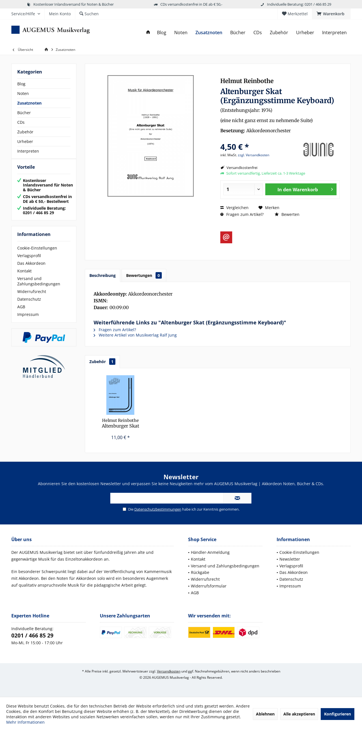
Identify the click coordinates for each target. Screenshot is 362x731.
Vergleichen (234, 207)
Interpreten (28, 151)
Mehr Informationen (25, 722)
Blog (21, 83)
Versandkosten (168, 671)
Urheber (25, 141)
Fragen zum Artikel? (242, 214)
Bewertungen (144, 275)
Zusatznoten (29, 103)
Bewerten (287, 214)
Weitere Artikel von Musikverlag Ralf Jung (135, 335)
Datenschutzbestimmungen (157, 509)
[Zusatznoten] (208, 32)
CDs (21, 122)
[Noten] (180, 32)
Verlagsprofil (29, 261)
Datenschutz (29, 304)
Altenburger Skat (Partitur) (120, 423)
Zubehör (25, 132)
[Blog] (161, 32)
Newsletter (289, 559)
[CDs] (257, 32)
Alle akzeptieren (299, 714)
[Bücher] (237, 32)
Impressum (28, 320)
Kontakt (24, 276)
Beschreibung (102, 275)
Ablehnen (265, 714)
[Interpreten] (334, 32)
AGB (21, 312)
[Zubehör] (279, 32)
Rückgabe (200, 572)
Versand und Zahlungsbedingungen (38, 286)
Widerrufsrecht (31, 297)
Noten (23, 93)
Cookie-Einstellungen (37, 253)
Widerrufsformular (209, 586)
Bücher (24, 112)
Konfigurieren (337, 714)
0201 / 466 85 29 (32, 635)
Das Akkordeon (31, 269)
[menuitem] (331, 13)
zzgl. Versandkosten (253, 155)
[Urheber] (305, 32)
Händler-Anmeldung (210, 552)
